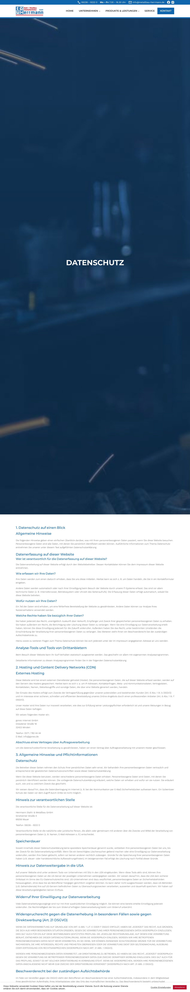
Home (69, 10)
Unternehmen (88, 10)
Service (150, 10)
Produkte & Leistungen (121, 10)
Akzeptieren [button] (180, 987)
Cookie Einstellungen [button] (161, 987)
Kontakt (165, 10)
